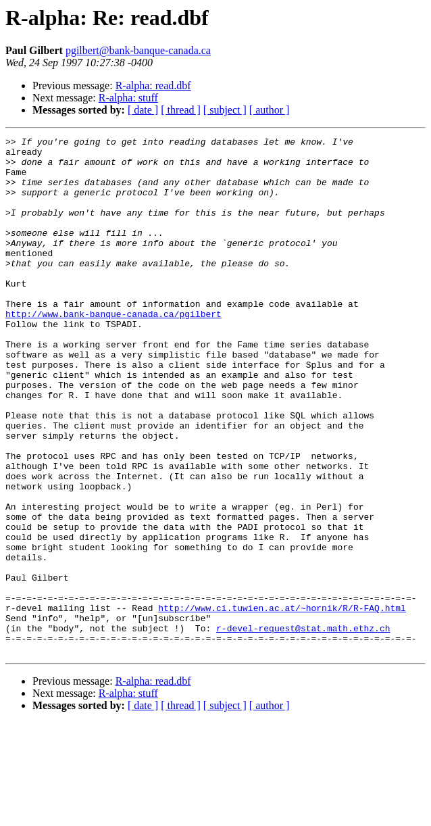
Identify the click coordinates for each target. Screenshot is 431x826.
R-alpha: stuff (128, 97)
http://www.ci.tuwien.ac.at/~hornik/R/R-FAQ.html (282, 703)
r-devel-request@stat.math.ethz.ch (303, 727)
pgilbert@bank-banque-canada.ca (138, 50)
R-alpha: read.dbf (153, 85)
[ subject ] (225, 110)
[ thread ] (181, 110)
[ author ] (269, 110)
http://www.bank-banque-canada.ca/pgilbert (113, 350)
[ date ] (143, 110)
